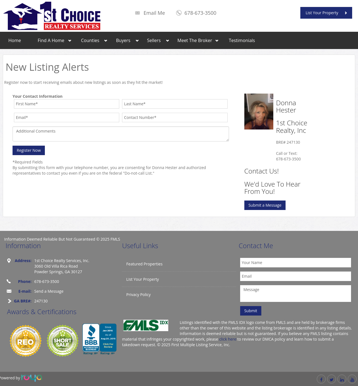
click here (228, 339)
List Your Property (322, 12)
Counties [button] (90, 40)
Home (14, 40)
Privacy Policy (138, 294)
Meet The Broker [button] (194, 40)
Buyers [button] (123, 40)
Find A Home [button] (51, 40)
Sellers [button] (154, 40)
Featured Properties (144, 264)
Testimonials (242, 40)
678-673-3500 (200, 12)
